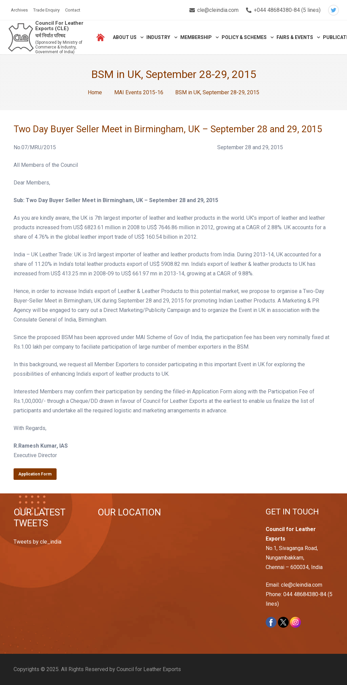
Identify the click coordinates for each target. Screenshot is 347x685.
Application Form (35, 474)
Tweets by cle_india (37, 542)
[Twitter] (333, 10)
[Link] (21, 37)
